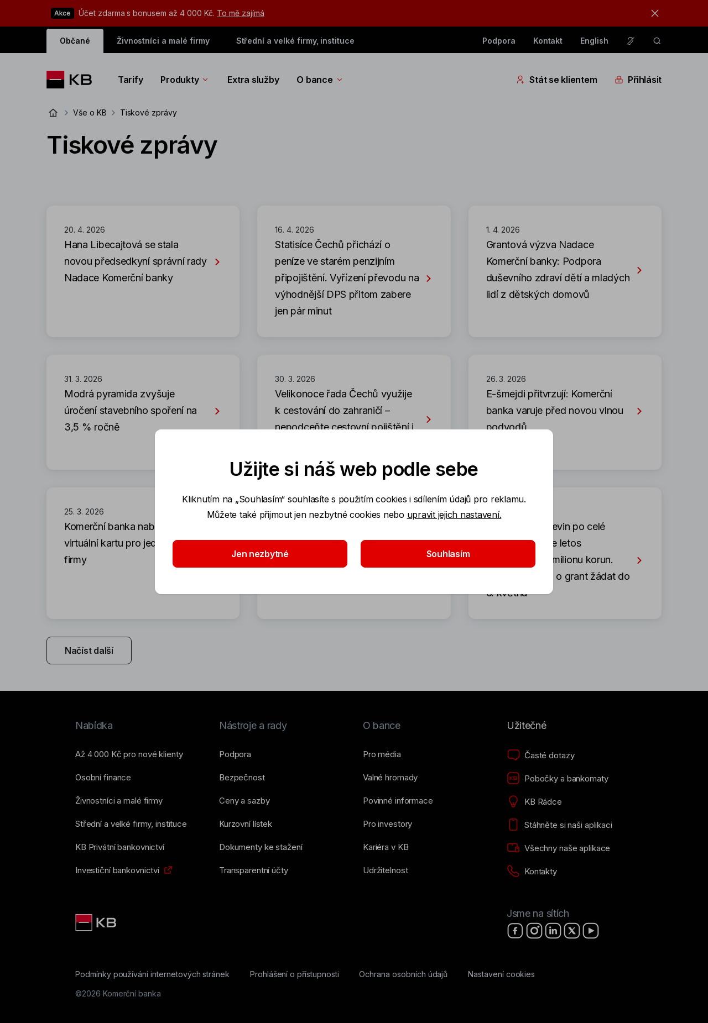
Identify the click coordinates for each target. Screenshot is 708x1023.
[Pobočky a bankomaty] (557, 779)
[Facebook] (515, 931)
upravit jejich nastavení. (454, 514)
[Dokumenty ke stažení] (260, 847)
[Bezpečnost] (242, 777)
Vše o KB (90, 112)
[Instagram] (534, 931)
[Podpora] (235, 754)
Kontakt (548, 40)
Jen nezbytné (260, 553)
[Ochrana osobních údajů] (403, 974)
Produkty (185, 79)
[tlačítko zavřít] (652, 13)
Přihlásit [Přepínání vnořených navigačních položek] (638, 79)
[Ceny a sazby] (244, 801)
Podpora (499, 40)
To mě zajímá (240, 13)
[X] (572, 931)
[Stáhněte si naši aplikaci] (559, 825)
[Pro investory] (387, 824)
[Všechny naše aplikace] (558, 848)
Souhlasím (448, 553)
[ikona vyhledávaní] (657, 40)
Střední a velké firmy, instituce (295, 40)
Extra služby (253, 79)
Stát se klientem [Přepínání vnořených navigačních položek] (556, 79)
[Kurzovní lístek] (245, 824)
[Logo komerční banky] (73, 79)
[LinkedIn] (553, 931)
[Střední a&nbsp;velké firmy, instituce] (131, 824)
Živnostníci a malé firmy (163, 40)
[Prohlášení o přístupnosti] (294, 974)
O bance (319, 79)
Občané (75, 40)
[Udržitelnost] (385, 870)
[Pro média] (382, 754)
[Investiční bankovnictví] (117, 870)
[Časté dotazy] (540, 755)
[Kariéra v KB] (385, 847)
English (594, 40)
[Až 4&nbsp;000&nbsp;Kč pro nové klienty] (129, 754)
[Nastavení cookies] (501, 974)
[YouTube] (591, 931)
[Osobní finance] (103, 777)
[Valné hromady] (390, 777)
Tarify (130, 79)
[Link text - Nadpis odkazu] (96, 922)
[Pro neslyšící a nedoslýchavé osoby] (630, 40)
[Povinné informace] (398, 801)
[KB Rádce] (534, 802)
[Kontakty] (532, 871)
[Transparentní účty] (253, 870)
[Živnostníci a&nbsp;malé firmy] (119, 801)
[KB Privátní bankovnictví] (119, 847)
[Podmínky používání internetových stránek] (152, 974)
